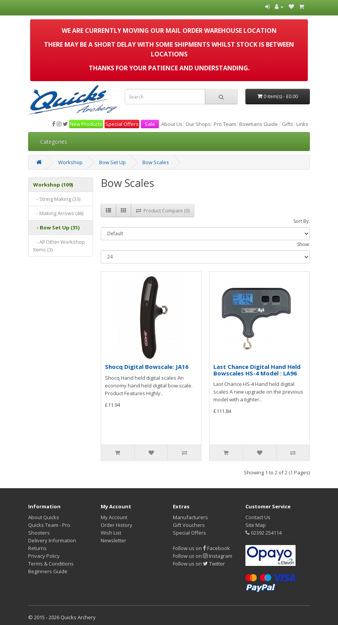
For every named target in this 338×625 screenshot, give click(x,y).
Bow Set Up (112, 162)
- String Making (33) (56, 198)
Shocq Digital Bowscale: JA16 (147, 366)
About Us (172, 124)
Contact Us (257, 517)
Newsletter (113, 540)
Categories (53, 141)
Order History (116, 524)
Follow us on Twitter (199, 563)
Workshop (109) (53, 184)
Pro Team (225, 124)
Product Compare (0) (162, 210)
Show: (303, 244)
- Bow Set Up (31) (56, 227)
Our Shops (198, 124)
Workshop (70, 162)
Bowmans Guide (258, 124)
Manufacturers (190, 517)
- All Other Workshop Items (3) (59, 245)
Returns (37, 548)
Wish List (111, 532)
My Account (114, 517)
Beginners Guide (48, 571)
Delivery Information (52, 540)
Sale (150, 124)
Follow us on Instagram (202, 555)
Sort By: (301, 221)
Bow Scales (155, 162)
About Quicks (43, 517)
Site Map (255, 524)
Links (302, 124)
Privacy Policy (44, 555)
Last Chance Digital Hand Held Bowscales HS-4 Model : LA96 (257, 370)
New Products (86, 124)
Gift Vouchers (189, 524)
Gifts (287, 124)
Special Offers (122, 124)
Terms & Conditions (51, 563)
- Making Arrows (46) (58, 213)
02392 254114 (263, 532)
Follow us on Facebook (201, 548)
